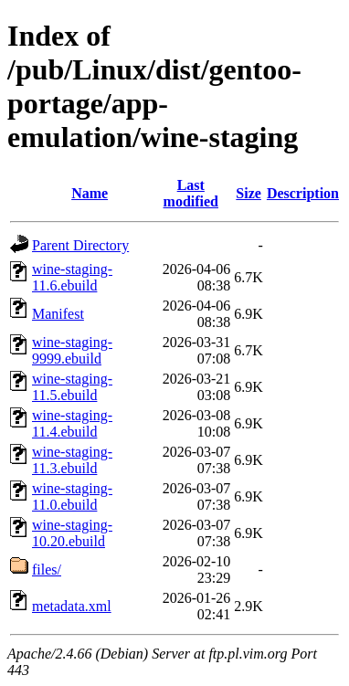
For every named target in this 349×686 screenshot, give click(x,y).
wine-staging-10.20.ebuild (72, 533)
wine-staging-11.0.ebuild (72, 496)
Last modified (191, 193)
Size (248, 193)
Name (89, 193)
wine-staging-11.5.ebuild (72, 387)
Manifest (58, 314)
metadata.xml (71, 606)
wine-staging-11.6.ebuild (72, 277)
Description (303, 193)
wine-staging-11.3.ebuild (72, 460)
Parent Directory (80, 245)
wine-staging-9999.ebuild (72, 350)
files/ (46, 569)
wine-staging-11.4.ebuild (72, 423)
